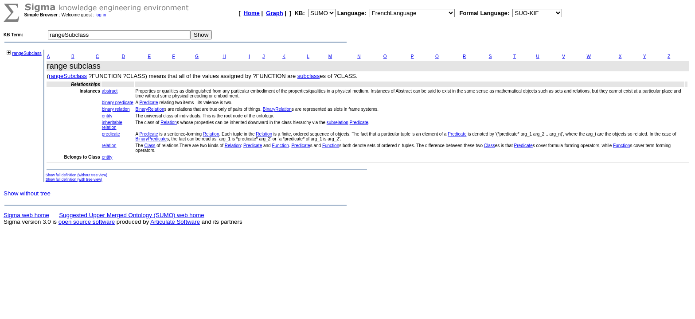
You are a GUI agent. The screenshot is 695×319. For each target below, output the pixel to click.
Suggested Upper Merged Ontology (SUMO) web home (131, 215)
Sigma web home (26, 215)
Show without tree (27, 193)
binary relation (116, 109)
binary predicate (117, 102)
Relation (168, 122)
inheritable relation (112, 125)
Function (280, 145)
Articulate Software (175, 221)
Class (149, 145)
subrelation (337, 122)
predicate (111, 134)
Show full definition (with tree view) (74, 179)
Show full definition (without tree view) (76, 175)
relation (109, 145)
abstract (110, 91)
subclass (308, 76)
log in (101, 14)
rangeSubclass (27, 53)
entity (107, 115)
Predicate (148, 102)
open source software (87, 221)
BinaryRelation (149, 109)
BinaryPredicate (151, 138)
